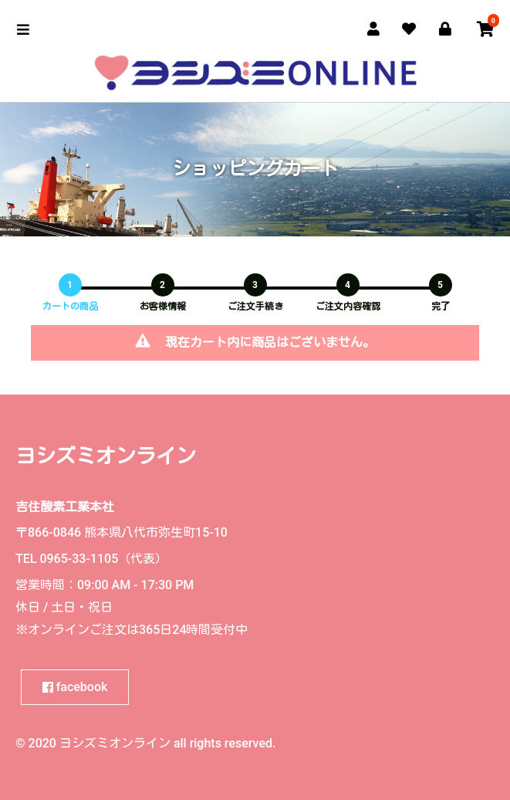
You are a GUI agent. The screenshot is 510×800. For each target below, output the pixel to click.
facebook (75, 687)
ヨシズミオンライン (105, 456)
